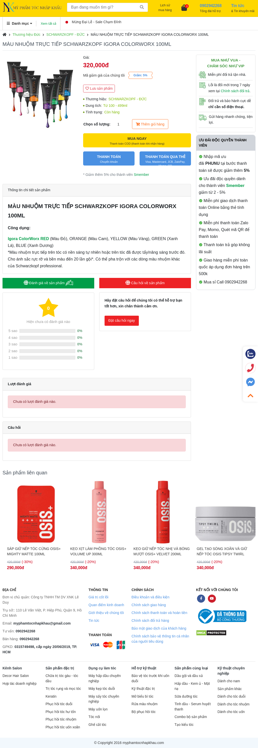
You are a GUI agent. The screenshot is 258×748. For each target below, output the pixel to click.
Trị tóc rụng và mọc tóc (63, 689)
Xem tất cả (48, 23)
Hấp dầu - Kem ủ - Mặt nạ (192, 686)
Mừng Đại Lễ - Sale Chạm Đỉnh (93, 22)
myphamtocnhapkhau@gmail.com (42, 623)
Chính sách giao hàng (149, 605)
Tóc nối (94, 717)
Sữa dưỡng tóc (186, 696)
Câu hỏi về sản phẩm (145, 283)
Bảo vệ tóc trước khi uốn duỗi (150, 678)
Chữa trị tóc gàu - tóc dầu (62, 678)
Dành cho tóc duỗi (231, 696)
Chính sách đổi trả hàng (150, 621)
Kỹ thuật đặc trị (143, 689)
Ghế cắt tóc (97, 725)
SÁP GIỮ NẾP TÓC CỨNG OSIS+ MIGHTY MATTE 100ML (95, 551)
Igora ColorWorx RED (28, 239)
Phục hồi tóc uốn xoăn (63, 727)
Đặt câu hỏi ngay (121, 320)
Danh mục (19, 23)
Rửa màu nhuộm (144, 704)
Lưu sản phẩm (99, 88)
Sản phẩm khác (229, 689)
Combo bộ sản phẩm (191, 717)
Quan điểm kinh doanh (106, 605)
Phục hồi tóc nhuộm (61, 719)
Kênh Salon (12, 668)
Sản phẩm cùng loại (191, 668)
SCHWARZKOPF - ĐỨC (65, 34)
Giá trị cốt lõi (98, 597)
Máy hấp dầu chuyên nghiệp (104, 678)
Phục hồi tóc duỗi (59, 704)
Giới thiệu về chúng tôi (106, 613)
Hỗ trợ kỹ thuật (144, 668)
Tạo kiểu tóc (184, 725)
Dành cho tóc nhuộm (233, 704)
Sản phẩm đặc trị (60, 668)
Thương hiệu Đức (26, 34)
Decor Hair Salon (16, 676)
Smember (141, 175)
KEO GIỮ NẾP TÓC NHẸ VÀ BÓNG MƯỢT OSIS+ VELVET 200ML (223, 551)
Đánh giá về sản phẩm (48, 283)
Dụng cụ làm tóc (102, 668)
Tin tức (93, 621)
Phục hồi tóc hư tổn (61, 712)
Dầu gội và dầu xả (189, 676)
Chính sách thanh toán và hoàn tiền (159, 613)
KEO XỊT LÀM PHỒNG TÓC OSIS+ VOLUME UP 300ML (160, 551)
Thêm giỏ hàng (150, 124)
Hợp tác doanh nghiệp (20, 684)
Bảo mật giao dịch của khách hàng (159, 628)
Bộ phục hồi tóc (144, 712)
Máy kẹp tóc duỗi (101, 689)
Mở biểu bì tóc (142, 696)
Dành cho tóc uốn (231, 712)
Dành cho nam (228, 681)
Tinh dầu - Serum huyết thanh (193, 706)
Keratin (51, 696)
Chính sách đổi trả (235, 91)
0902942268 (25, 631)
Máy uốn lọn (97, 709)
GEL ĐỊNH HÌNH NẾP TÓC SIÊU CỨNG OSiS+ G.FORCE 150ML (31, 551)
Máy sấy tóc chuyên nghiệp (103, 699)
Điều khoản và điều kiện (150, 597)
